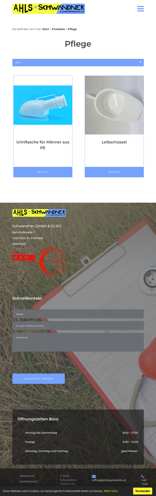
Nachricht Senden (38, 378)
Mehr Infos (111, 491)
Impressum (27, 476)
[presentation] (41, 363)
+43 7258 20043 (145, 484)
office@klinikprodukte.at (109, 480)
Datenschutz (29, 481)
